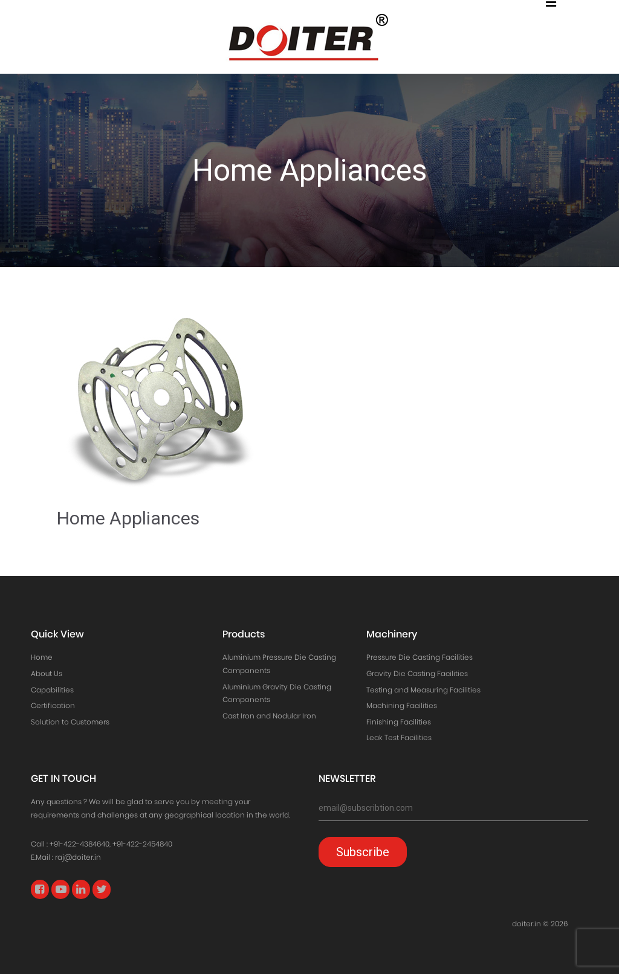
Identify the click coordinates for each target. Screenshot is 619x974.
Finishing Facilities (398, 722)
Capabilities (52, 690)
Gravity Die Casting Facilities (417, 673)
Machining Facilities (401, 705)
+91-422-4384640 (79, 844)
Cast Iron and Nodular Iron (269, 716)
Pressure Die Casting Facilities (419, 657)
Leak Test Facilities (399, 737)
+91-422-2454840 (142, 844)
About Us (46, 673)
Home (42, 657)
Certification (53, 705)
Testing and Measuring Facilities (423, 690)
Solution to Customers (70, 722)
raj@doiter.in (78, 857)
